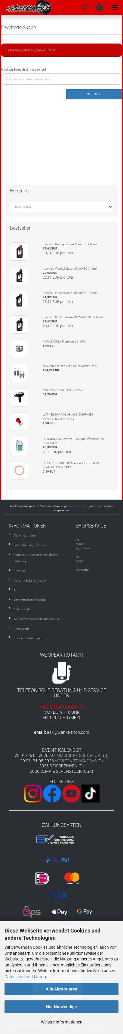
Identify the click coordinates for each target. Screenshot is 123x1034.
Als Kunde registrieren (82, 544)
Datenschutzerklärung (25, 976)
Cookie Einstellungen (28, 638)
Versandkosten (78, 506)
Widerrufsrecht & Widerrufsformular (37, 619)
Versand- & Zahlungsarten (31, 580)
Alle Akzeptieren (61, 989)
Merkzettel (82, 569)
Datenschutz (22, 609)
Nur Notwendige (61, 1006)
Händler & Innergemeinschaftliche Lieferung (36, 558)
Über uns (20, 571)
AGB (16, 590)
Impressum (21, 628)
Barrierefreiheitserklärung (30, 599)
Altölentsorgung (24, 535)
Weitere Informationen (61, 1022)
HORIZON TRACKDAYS (76, 760)
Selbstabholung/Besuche (30, 545)
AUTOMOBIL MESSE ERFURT (75, 755)
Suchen (94, 94)
